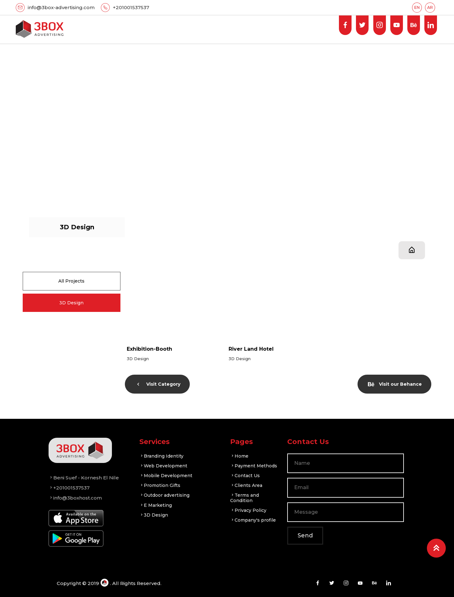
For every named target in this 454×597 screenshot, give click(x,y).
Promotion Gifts (159, 485)
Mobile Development (165, 475)
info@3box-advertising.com (61, 7)
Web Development (163, 466)
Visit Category (157, 384)
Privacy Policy (248, 510)
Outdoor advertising (164, 495)
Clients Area (246, 485)
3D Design (71, 303)
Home (239, 456)
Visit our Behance (395, 384)
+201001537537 (131, 7)
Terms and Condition (244, 497)
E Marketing (155, 505)
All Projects (71, 281)
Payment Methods (253, 466)
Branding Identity (161, 456)
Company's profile (253, 520)
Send (305, 535)
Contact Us (245, 475)
